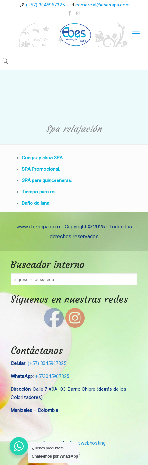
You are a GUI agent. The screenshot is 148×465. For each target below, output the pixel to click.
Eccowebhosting (87, 443)
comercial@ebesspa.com (102, 5)
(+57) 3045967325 (45, 5)
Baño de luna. (36, 203)
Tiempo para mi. (39, 192)
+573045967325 (52, 376)
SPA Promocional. (41, 169)
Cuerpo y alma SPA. (43, 158)
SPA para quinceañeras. (47, 180)
